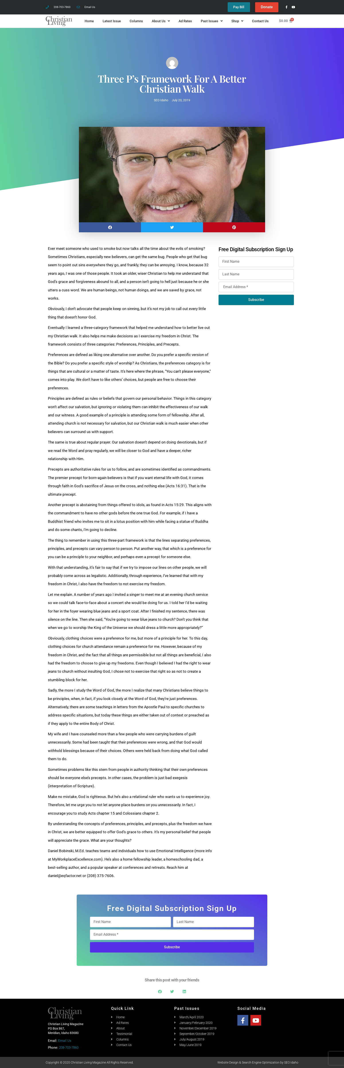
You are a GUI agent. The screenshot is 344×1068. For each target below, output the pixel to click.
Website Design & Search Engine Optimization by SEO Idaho (257, 1062)
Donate (267, 7)
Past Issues (212, 21)
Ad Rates (185, 21)
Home (89, 21)
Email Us (64, 1041)
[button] (110, 227)
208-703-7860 (68, 1048)
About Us (161, 21)
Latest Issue (112, 21)
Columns (136, 21)
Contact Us (260, 21)
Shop (237, 21)
